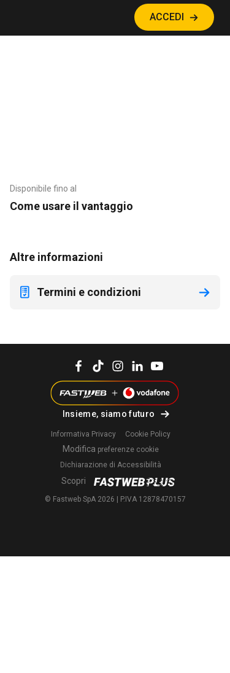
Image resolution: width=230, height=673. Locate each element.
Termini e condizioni (79, 292)
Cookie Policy (148, 434)
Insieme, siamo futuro (109, 414)
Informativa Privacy (83, 434)
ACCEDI (167, 17)
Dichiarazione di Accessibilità (110, 465)
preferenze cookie (111, 449)
